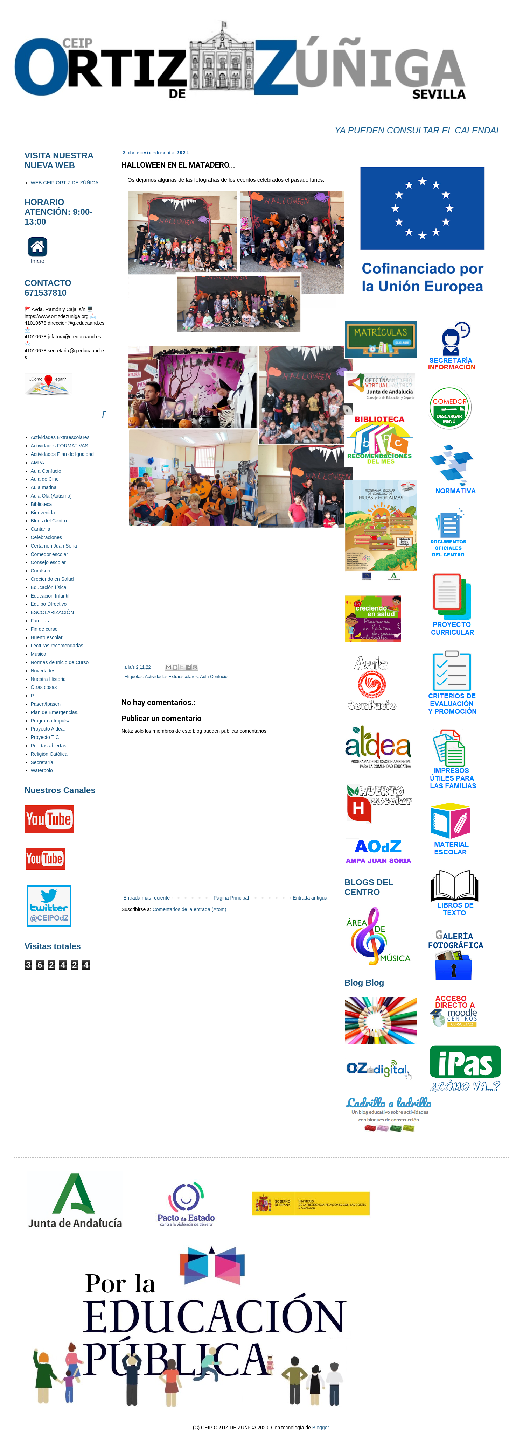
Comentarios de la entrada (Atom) (189, 909)
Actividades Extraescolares (171, 676)
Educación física (49, 587)
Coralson (40, 570)
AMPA (37, 462)
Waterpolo (42, 770)
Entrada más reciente (146, 898)
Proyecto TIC (45, 737)
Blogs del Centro (49, 520)
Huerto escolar (47, 637)
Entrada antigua (310, 898)
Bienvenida (43, 512)
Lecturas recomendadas (57, 645)
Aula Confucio (213, 676)
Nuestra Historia (48, 679)
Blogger (320, 1427)
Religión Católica (49, 754)
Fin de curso (44, 629)
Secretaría (42, 762)
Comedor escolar (49, 554)
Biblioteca (41, 504)
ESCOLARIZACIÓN (52, 612)
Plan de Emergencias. (55, 712)
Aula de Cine (45, 479)
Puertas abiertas (49, 745)
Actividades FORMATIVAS (59, 446)
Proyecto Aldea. (48, 729)
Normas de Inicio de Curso (60, 662)
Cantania (40, 529)
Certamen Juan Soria (54, 546)
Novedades (43, 671)
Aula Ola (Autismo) (51, 496)
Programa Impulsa (51, 721)
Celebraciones (46, 537)
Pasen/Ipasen (46, 704)
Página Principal (231, 898)
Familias (40, 620)
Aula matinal (44, 487)
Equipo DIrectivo (49, 604)
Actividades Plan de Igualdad (62, 454)
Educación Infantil (50, 596)
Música (38, 654)
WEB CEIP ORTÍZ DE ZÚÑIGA (65, 182)
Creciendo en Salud (52, 579)
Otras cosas (44, 687)
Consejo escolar (48, 562)
